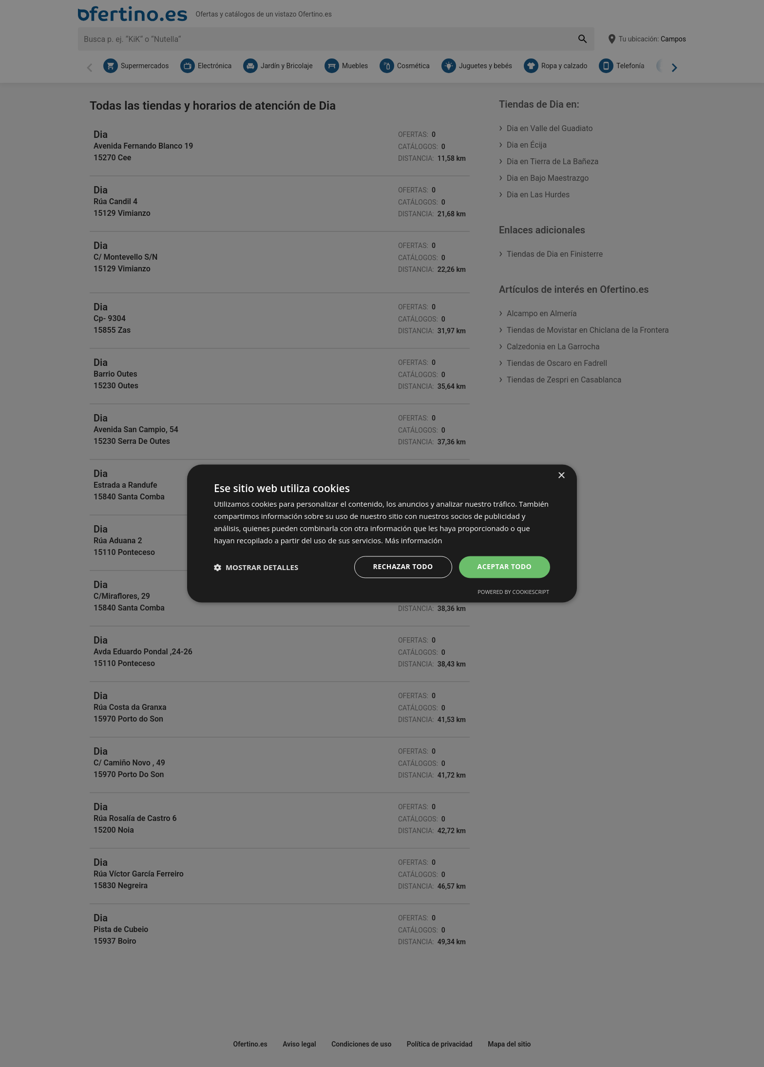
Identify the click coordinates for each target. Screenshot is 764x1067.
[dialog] (382, 533)
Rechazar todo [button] (403, 567)
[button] (256, 567)
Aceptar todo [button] (505, 567)
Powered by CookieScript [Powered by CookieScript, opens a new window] (513, 592)
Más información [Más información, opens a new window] (413, 540)
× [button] (561, 475)
